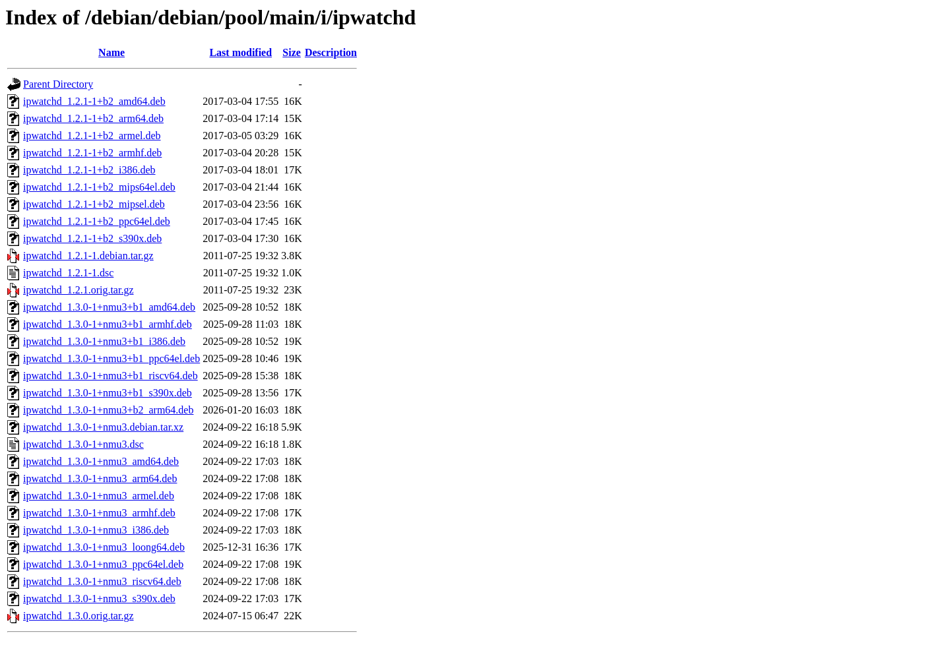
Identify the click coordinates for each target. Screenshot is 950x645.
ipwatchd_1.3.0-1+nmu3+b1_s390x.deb (107, 392)
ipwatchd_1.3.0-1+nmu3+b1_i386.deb (104, 341)
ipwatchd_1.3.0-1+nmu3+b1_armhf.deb (107, 324)
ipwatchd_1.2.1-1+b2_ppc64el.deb (96, 221)
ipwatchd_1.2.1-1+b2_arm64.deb (93, 118)
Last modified (240, 52)
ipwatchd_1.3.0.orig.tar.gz (78, 615)
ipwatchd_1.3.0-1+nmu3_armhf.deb (99, 512)
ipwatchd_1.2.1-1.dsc (68, 272)
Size (291, 52)
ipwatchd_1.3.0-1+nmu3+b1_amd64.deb (109, 307)
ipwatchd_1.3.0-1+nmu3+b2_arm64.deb (108, 409)
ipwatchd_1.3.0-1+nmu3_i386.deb (96, 530)
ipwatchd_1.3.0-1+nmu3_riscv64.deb (102, 581)
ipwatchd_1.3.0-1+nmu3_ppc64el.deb (103, 564)
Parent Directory (58, 84)
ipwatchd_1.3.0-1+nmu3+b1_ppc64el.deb (111, 358)
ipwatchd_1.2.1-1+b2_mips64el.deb (99, 187)
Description (331, 52)
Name (111, 52)
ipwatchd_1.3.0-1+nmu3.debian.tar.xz (103, 427)
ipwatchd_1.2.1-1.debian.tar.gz (88, 255)
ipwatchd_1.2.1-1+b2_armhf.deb (92, 152)
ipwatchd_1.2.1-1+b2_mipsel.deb (94, 204)
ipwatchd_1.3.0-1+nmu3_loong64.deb (104, 547)
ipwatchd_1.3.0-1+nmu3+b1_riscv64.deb (110, 375)
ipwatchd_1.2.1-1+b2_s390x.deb (92, 238)
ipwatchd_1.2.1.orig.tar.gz (78, 289)
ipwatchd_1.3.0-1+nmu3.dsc (83, 444)
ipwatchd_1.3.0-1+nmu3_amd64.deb (101, 461)
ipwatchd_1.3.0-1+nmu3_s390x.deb (99, 598)
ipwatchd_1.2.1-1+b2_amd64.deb (94, 101)
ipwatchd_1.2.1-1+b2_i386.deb (89, 169)
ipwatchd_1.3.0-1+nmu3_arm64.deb (100, 478)
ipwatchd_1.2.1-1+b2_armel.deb (92, 135)
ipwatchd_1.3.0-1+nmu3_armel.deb (98, 495)
